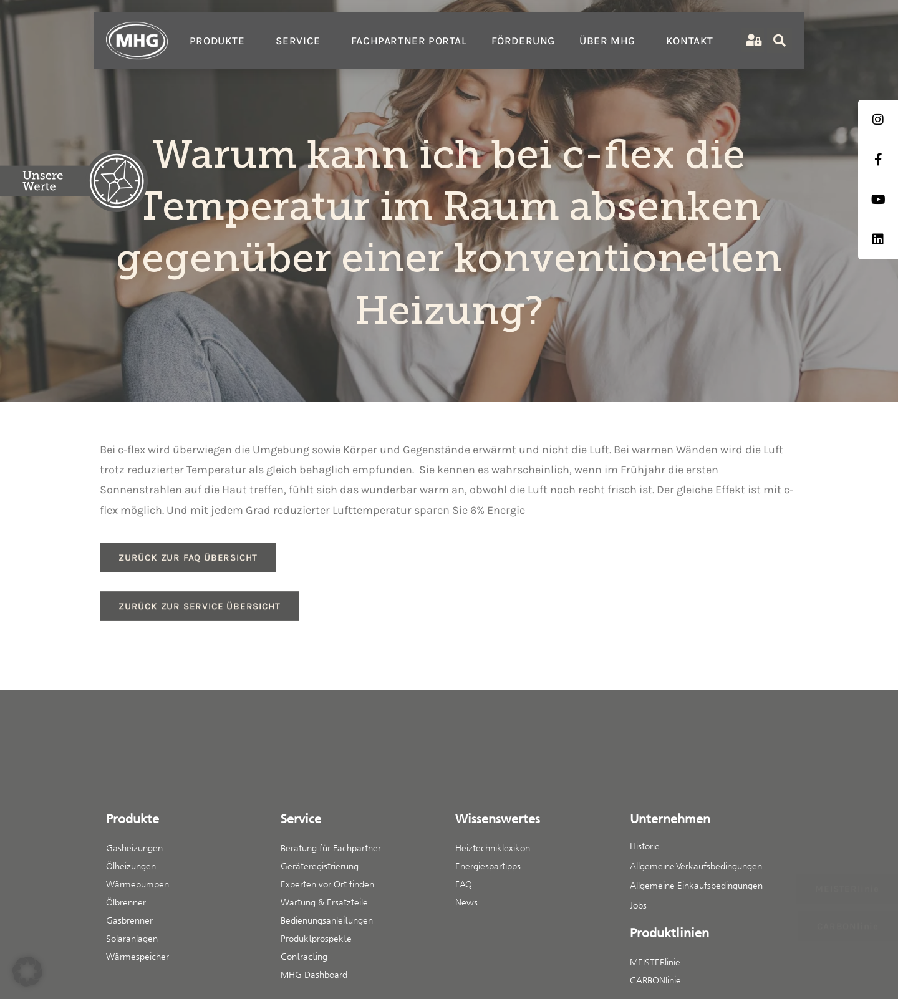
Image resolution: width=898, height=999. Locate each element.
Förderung (523, 40)
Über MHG (610, 40)
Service (301, 40)
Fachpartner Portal (409, 40)
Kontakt (689, 40)
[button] (27, 971)
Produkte (220, 40)
